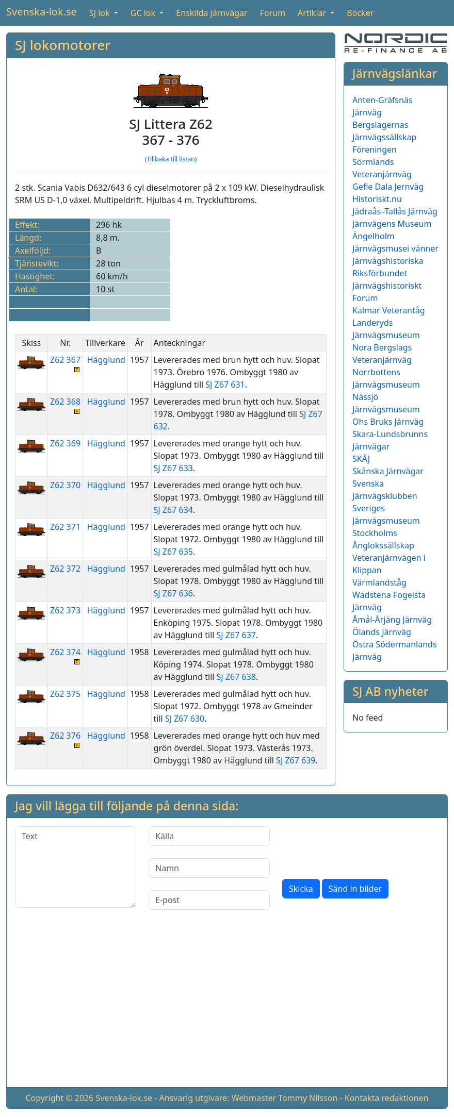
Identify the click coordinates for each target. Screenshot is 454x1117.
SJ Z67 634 (173, 509)
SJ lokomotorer (62, 45)
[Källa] (209, 836)
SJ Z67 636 (173, 593)
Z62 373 (65, 610)
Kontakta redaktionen (387, 1098)
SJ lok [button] (100, 13)
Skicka (301, 888)
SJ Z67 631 (225, 384)
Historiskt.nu (377, 199)
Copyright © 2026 (59, 1098)
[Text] (75, 867)
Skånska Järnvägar (388, 471)
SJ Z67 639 (295, 760)
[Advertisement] (227, 1007)
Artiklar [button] (313, 13)
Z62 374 (65, 655)
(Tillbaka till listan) (171, 159)
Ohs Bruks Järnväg (388, 421)
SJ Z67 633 (173, 468)
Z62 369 (65, 443)
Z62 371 (65, 526)
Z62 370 (65, 485)
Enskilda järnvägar (211, 13)
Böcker (360, 13)
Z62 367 (65, 363)
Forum (272, 13)
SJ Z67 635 (173, 551)
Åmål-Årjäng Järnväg (392, 619)
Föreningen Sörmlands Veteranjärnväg (382, 162)
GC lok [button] (144, 13)
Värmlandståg (379, 582)
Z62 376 (65, 739)
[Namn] (209, 868)
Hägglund (106, 359)
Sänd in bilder (355, 888)
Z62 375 (65, 693)
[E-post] (209, 900)
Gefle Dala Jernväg (388, 186)
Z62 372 (65, 568)
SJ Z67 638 (236, 676)
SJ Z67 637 (236, 635)
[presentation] (360, 846)
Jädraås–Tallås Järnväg (394, 211)
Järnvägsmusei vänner (395, 248)
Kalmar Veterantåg (388, 310)
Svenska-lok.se (41, 12)
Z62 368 (65, 405)
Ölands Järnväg (381, 632)
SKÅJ (361, 458)
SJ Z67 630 (184, 718)
